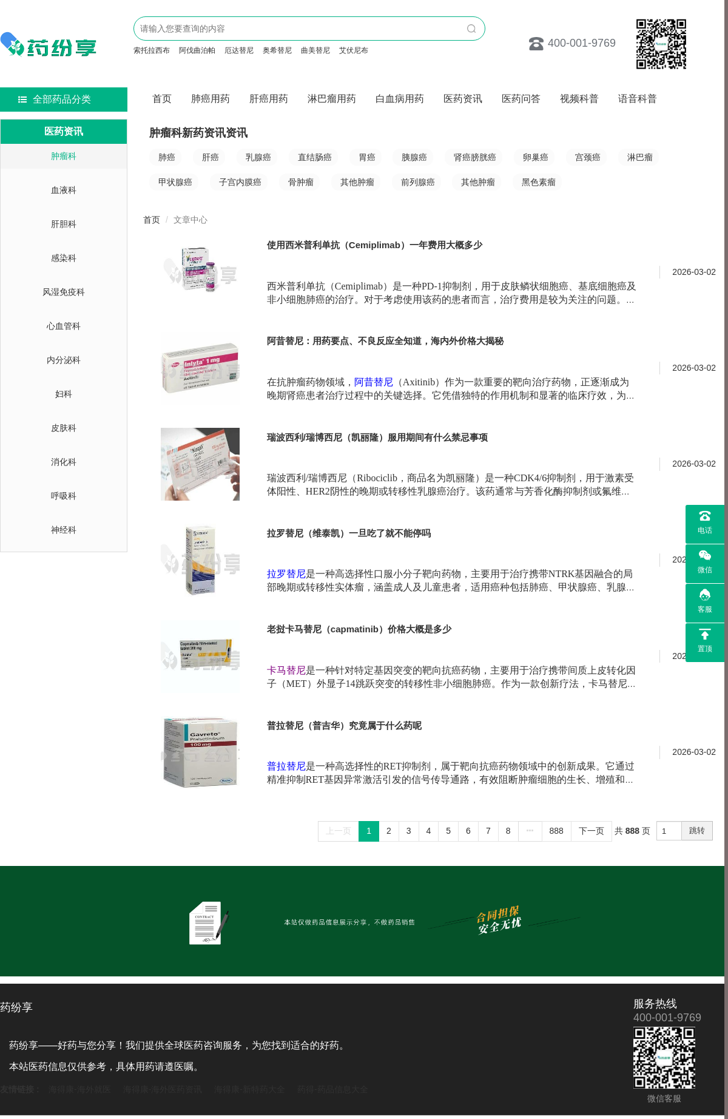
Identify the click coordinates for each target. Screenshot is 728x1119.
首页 (162, 98)
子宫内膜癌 (240, 182)
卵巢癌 (535, 157)
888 (557, 831)
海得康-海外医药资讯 (163, 1089)
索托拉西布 (151, 50)
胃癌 (367, 157)
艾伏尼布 (353, 50)
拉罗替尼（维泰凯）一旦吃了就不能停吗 (349, 533)
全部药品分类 (54, 99)
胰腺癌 (414, 157)
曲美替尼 (315, 50)
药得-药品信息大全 (332, 1089)
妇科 (63, 394)
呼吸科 (63, 496)
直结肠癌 (315, 157)
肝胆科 (63, 224)
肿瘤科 (63, 156)
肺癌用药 (210, 98)
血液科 (63, 190)
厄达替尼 (239, 50)
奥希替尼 (277, 50)
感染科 (63, 258)
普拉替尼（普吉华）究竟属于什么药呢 (344, 725)
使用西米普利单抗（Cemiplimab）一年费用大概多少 (374, 245)
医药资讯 (462, 98)
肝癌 (210, 157)
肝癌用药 (268, 98)
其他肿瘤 (357, 182)
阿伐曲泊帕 (197, 50)
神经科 (63, 530)
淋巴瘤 (640, 157)
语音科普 (637, 98)
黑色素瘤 (539, 182)
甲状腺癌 (175, 182)
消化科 (63, 462)
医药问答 (521, 98)
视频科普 (579, 98)
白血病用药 (400, 98)
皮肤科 (63, 428)
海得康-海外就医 (80, 1089)
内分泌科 (64, 360)
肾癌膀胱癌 (475, 157)
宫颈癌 (588, 157)
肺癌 (166, 157)
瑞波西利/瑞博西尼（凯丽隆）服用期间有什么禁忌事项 (377, 437)
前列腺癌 (418, 182)
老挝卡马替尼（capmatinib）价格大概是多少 (359, 629)
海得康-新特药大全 (249, 1089)
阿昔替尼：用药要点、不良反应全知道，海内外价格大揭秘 (385, 341)
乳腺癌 (258, 157)
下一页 (591, 831)
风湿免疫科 (63, 292)
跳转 (697, 830)
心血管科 (64, 326)
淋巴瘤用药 (332, 98)
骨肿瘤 (301, 182)
